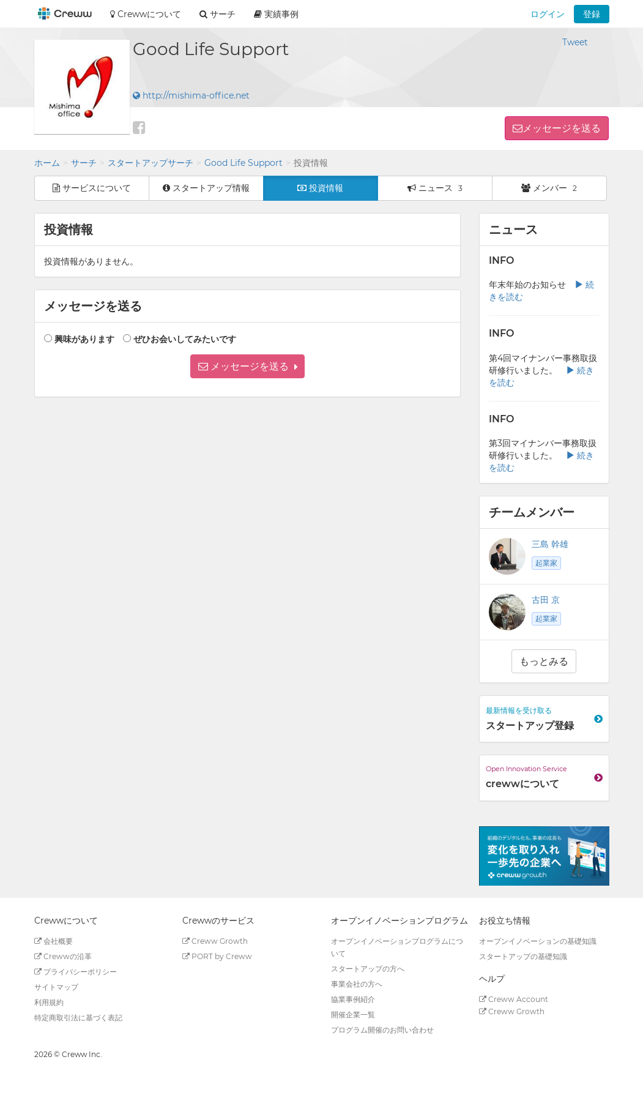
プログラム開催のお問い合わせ (382, 1029)
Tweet (575, 42)
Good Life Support (243, 162)
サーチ (84, 162)
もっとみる (543, 661)
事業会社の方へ (356, 983)
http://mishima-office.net (191, 95)
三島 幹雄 (550, 544)
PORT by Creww (217, 956)
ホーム (47, 162)
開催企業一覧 (353, 1014)
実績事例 (276, 14)
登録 (591, 14)
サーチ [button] (217, 14)
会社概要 (53, 941)
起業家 (546, 562)
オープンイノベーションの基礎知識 (538, 941)
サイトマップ (56, 987)
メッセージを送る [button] (561, 128)
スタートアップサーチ (150, 162)
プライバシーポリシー (75, 971)
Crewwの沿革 (63, 956)
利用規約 (49, 1002)
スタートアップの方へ (367, 968)
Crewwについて (145, 14)
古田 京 (546, 599)
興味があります (84, 339)
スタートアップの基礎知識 (523, 956)
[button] (247, 366)
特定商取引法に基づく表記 (78, 1017)
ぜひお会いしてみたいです (184, 339)
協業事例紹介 (353, 999)
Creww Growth (215, 941)
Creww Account (513, 999)
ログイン (547, 14)
